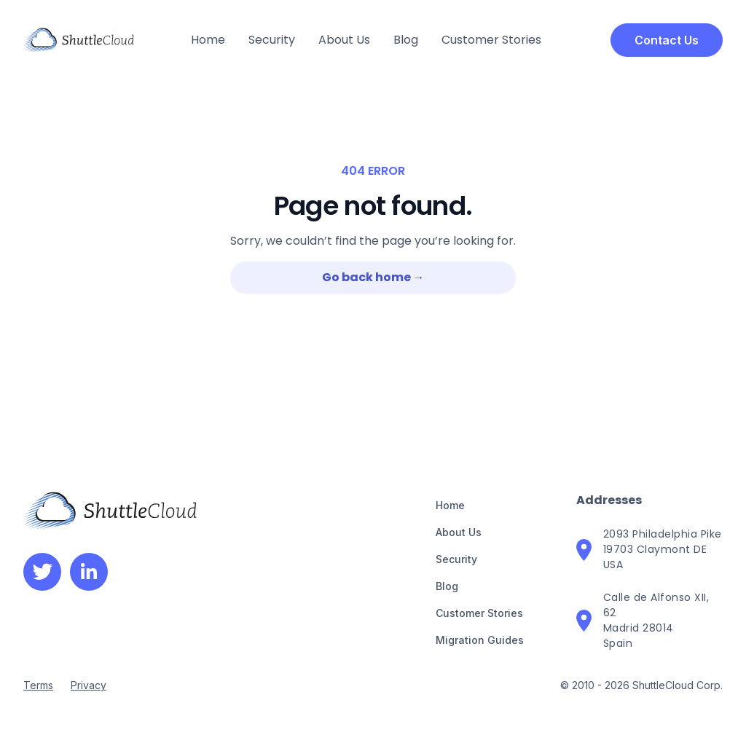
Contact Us (667, 40)
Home (208, 39)
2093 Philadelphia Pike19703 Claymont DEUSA (662, 549)
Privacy (88, 685)
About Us (344, 39)
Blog (405, 39)
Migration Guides (480, 640)
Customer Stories (491, 39)
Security (271, 39)
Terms (38, 685)
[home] (78, 40)
